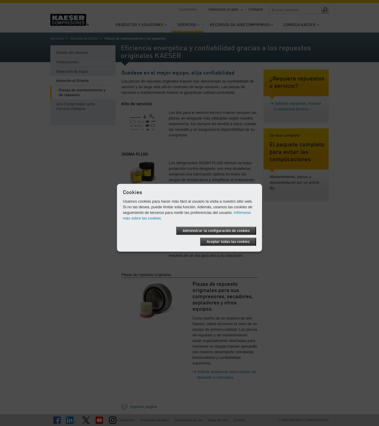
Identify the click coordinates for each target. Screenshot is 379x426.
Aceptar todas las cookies (228, 242)
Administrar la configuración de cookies (216, 231)
